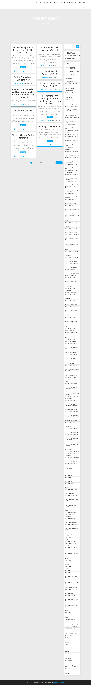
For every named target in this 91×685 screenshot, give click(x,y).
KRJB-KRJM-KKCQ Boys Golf (71, 222)
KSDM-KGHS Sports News (70, 470)
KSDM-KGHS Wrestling (69, 502)
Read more (23, 67)
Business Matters (68, 635)
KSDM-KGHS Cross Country (70, 580)
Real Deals (67, 651)
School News (70, 78)
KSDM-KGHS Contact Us (72, 587)
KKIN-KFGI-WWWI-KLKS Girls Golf (72, 451)
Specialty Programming (70, 619)
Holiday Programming (69, 653)
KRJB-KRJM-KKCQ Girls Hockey (71, 184)
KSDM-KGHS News (68, 475)
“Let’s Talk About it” (69, 671)
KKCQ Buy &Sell (68, 658)
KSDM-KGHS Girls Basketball (71, 522)
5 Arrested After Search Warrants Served (50, 49)
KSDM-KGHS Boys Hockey (70, 531)
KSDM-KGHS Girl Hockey (70, 541)
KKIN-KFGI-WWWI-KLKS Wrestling (72, 390)
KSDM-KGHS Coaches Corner (70, 473)
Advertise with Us (68, 662)
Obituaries (67, 644)
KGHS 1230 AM (68, 649)
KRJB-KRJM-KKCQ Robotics (71, 375)
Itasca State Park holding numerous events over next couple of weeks (50, 99)
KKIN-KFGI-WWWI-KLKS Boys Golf (72, 441)
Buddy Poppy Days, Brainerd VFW (23, 78)
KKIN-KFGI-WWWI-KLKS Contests (72, 273)
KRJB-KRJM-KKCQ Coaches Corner (72, 615)
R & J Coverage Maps (69, 660)
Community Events (71, 67)
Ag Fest (66, 617)
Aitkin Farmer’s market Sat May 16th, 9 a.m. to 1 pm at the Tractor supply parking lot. (23, 93)
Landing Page (37, 2)
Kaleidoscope (68, 673)
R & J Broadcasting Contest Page (71, 624)
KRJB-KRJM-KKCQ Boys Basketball (72, 155)
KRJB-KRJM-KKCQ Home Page (53, 2)
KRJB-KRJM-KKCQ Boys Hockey (71, 181)
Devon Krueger (45, 89)
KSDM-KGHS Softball (69, 570)
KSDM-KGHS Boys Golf (69, 593)
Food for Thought (68, 646)
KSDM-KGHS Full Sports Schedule (71, 612)
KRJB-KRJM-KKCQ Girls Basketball (72, 164)
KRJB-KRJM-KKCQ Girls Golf (71, 232)
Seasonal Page (68, 621)
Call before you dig (23, 110)
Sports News (67, 95)
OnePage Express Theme (58, 682)
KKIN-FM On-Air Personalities (71, 261)
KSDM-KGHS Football (69, 483)
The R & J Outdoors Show (70, 640)
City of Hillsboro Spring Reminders (23, 136)
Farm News (69, 77)
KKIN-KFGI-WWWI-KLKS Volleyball (72, 292)
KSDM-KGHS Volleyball (69, 493)
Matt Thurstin (19, 104)
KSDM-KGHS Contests (69, 481)
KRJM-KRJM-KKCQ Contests (71, 373)
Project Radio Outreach (69, 99)
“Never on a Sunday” (69, 90)
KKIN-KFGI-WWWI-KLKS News (71, 267)
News (66, 65)
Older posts (59, 162)
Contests (67, 642)
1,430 (41, 162)
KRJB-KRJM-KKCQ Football (70, 115)
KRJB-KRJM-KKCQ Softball (70, 213)
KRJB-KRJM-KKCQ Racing (70, 377)
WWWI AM (45, 77)
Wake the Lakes (68, 655)
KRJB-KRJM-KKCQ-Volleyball (71, 124)
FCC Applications (68, 97)
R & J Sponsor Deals (69, 92)
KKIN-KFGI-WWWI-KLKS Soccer (71, 304)
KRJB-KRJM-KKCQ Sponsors (71, 83)
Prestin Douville (18, 71)
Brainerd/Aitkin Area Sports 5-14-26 (50, 85)
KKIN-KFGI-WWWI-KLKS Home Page (74, 2)
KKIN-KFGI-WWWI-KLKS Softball (71, 432)
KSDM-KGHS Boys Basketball (71, 512)
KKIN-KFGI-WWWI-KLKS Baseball (72, 422)
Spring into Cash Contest (70, 628)
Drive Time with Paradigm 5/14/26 (50, 72)
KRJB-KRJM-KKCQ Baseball (70, 203)
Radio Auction (68, 668)
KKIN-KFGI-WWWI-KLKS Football (72, 275)
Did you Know (68, 85)
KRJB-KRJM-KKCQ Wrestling (71, 193)
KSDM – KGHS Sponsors (70, 88)
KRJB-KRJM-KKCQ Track (70, 242)
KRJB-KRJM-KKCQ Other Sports (71, 251)
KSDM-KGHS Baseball (69, 560)
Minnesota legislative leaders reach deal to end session (23, 50)
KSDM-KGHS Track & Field (70, 551)
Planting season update (49, 126)
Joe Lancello (45, 65)
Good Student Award (69, 637)
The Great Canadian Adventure (71, 626)
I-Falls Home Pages (79, 7)
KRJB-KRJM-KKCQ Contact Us (71, 633)
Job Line (67, 630)
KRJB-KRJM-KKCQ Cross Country (72, 134)
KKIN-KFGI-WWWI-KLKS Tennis (71, 294)
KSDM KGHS (67, 586)
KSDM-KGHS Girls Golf (69, 603)
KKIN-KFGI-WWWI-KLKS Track (71, 461)
